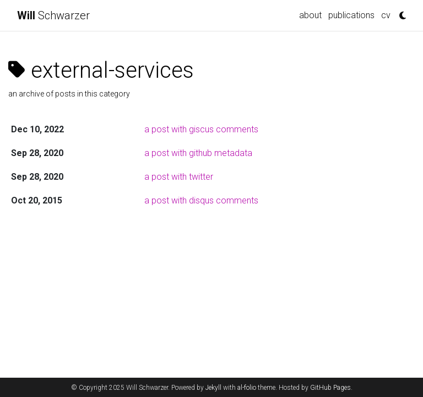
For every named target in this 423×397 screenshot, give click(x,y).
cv (386, 15)
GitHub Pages (330, 387)
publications (351, 15)
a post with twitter (178, 176)
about (310, 15)
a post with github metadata (198, 153)
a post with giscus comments (201, 129)
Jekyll (213, 387)
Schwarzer (53, 15)
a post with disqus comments (201, 200)
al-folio (246, 387)
